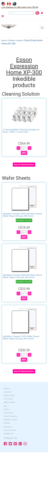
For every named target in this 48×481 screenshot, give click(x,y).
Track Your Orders (10, 430)
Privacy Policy (8, 413)
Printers (12, 40)
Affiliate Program (9, 402)
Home (3, 40)
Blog (5, 406)
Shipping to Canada (10, 420)
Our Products (8, 399)
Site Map (7, 423)
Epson (19, 40)
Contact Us (8, 392)
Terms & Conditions (10, 416)
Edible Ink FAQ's (9, 395)
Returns (6, 409)
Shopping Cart (8, 433)
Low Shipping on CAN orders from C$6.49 (19, 7)
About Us (7, 389)
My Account (8, 427)
